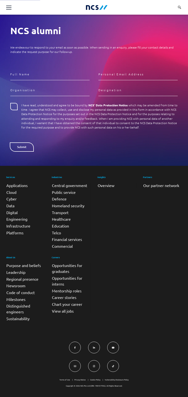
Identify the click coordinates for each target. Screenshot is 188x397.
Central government (69, 185)
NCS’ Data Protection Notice (108, 105)
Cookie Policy (95, 380)
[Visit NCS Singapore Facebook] (75, 347)
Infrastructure (18, 225)
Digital (12, 212)
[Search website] (179, 7)
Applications (17, 185)
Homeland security (68, 205)
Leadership (15, 272)
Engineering (16, 219)
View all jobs (63, 310)
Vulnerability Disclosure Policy (117, 380)
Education (60, 225)
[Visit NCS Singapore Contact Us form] (75, 366)
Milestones (15, 299)
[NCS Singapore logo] (96, 7)
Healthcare (61, 219)
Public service (64, 192)
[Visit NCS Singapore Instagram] (94, 366)
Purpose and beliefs (23, 265)
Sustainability (18, 318)
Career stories (64, 297)
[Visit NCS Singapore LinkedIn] (94, 347)
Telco (56, 232)
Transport (60, 212)
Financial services (67, 239)
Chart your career (67, 304)
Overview (106, 185)
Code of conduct (20, 292)
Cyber (11, 198)
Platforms (15, 232)
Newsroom (15, 285)
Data (10, 205)
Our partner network (161, 185)
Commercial (62, 246)
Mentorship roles (67, 290)
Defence (59, 198)
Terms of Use (64, 380)
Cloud (11, 192)
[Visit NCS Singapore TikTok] (113, 366)
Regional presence (22, 279)
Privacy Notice (80, 380)
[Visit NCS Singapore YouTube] (113, 347)
